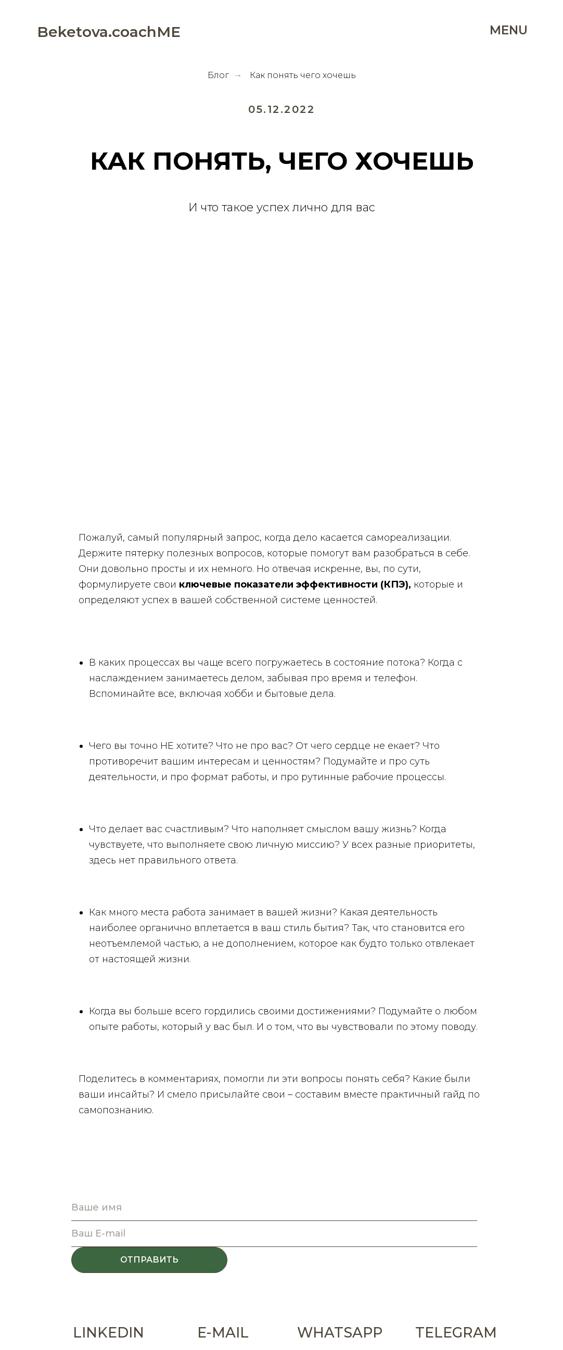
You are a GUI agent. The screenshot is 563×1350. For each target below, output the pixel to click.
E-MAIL (223, 1332)
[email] (274, 1234)
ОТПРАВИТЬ (149, 1260)
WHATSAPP (339, 1332)
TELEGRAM (456, 1332)
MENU (509, 30)
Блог (218, 75)
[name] (274, 1208)
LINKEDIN (108, 1332)
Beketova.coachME (109, 32)
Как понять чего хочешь (303, 75)
